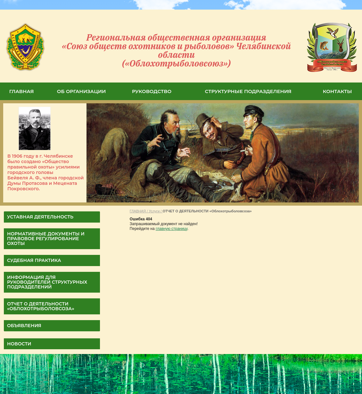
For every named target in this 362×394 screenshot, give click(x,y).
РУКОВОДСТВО (151, 91)
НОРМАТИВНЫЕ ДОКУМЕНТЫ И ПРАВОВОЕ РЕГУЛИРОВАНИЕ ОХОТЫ (46, 238)
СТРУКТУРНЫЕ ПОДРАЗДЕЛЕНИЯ (248, 91)
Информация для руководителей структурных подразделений (47, 282)
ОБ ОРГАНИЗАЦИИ (81, 91)
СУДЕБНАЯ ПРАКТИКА (34, 260)
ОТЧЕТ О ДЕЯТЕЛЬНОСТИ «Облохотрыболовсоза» (40, 306)
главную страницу (171, 228)
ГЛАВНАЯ (21, 91)
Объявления (24, 325)
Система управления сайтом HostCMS (330, 371)
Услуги (154, 211)
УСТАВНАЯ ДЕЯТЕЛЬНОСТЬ (40, 217)
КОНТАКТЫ (337, 91)
